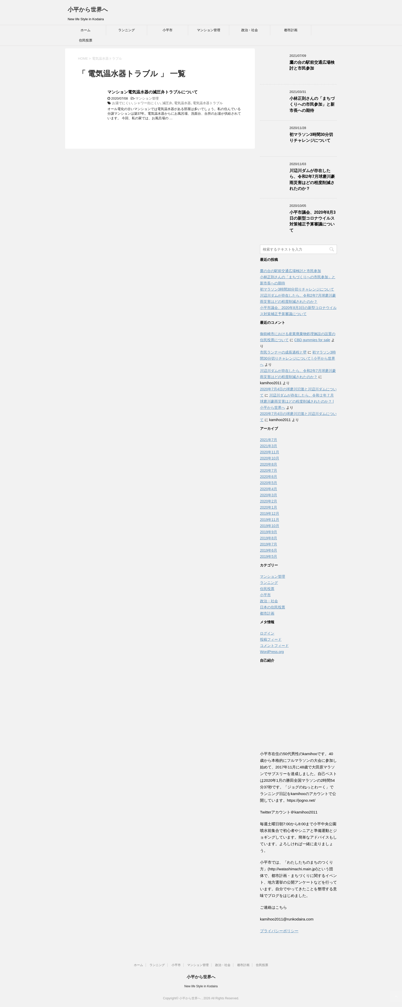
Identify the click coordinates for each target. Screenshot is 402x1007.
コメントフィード (274, 646)
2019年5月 (268, 556)
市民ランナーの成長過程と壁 (283, 352)
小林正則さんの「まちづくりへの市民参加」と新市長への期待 (312, 104)
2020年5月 (268, 483)
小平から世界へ (88, 9)
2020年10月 (269, 458)
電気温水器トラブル (208, 103)
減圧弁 (167, 103)
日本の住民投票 (272, 607)
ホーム (86, 30)
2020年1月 (268, 507)
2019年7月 (268, 544)
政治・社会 (249, 30)
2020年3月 (268, 495)
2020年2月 (268, 501)
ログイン (267, 633)
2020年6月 (268, 477)
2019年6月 (268, 550)
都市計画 (290, 30)
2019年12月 (269, 513)
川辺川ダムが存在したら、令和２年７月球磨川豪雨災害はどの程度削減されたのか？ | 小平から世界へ (297, 401)
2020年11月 (269, 452)
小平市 (168, 30)
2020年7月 (268, 470)
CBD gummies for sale (312, 340)
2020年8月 (268, 464)
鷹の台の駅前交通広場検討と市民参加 (312, 65)
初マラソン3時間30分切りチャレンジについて (311, 137)
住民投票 (85, 40)
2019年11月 (269, 520)
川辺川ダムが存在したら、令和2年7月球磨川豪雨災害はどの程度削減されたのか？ (312, 179)
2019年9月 (268, 532)
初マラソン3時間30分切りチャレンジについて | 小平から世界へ (298, 358)
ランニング (126, 30)
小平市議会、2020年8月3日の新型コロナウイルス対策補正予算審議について (312, 221)
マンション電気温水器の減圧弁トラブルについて (152, 92)
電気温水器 (182, 103)
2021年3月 (268, 446)
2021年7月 (268, 440)
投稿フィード (271, 639)
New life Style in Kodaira (201, 986)
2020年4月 (268, 489)
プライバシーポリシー (279, 931)
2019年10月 (269, 526)
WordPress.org (272, 652)
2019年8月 (268, 538)
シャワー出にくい (147, 103)
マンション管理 (208, 30)
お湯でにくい (122, 103)
